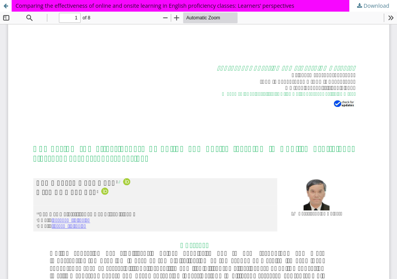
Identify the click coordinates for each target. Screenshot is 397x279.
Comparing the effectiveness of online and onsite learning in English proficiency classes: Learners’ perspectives (155, 5)
